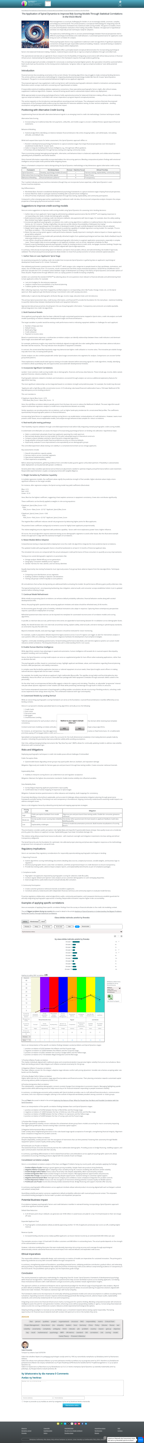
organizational (64, 1321)
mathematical (42, 1332)
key (27, 1332)
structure (74, 1321)
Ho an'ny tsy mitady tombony (73, 1431)
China (91, 1325)
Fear (31, 1321)
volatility (27, 1329)
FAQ (119, 1428)
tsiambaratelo (48, 1431)
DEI (86, 1332)
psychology (54, 1332)
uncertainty (36, 1329)
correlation (94, 1332)
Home (23, 10)
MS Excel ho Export (113, 998)
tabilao (25, 921)
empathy (60, 1325)
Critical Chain (109, 1321)
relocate (72, 1329)
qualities (46, 1321)
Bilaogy (27, 10)
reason (101, 1329)
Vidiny (45, 1433)
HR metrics (70, 1332)
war (118, 1325)
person (37, 1321)
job (78, 1329)
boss (75, 1325)
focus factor (46, 1325)
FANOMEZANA (69, 1428)
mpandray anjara (100, 1428)
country (93, 1329)
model (115, 1332)
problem (85, 1329)
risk (102, 1332)
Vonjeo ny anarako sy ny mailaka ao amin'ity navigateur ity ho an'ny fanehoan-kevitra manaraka (57, 1401)
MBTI (62, 1332)
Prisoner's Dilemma (78, 1336)
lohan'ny (24, 1428)
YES (64, 728)
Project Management (32, 1325)
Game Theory (64, 1336)
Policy (97, 1325)
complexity (47, 1329)
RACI (82, 1321)
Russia (112, 1325)
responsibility (91, 1321)
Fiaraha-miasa (69, 1433)
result (33, 1332)
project (53, 1321)
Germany (83, 1325)
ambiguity (56, 1329)
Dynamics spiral (26, 1431)
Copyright (47, 1428)
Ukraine (104, 1325)
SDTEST (32, 1)
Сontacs (120, 1431)
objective (117, 1329)
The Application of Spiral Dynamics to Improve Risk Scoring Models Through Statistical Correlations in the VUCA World (59, 10)
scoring (108, 1332)
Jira (54, 1325)
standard (79, 1332)
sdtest (141, 1439)
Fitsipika (24, 1433)
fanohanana (98, 1431)
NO (79, 728)
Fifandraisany (35, 921)
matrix (100, 1321)
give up (108, 1329)
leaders (68, 1325)
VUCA (43, 921)
